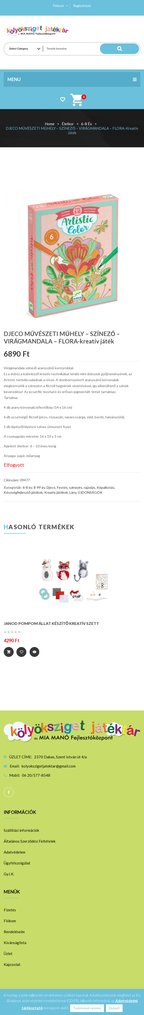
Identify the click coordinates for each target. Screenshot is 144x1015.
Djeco (51, 487)
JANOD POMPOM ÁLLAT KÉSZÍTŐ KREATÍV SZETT (51, 623)
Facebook (9, 792)
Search (129, 48)
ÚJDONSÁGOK (90, 492)
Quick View (35, 652)
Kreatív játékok (56, 492)
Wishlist (62, 99)
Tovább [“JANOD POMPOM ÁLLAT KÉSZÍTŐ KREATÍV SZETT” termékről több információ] (9, 652)
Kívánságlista (15, 942)
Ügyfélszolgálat (17, 863)
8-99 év (39, 487)
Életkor (68, 124)
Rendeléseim (14, 931)
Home (49, 124)
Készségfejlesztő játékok (23, 492)
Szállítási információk (21, 830)
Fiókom (58, 6)
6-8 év (86, 124)
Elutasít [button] (114, 1008)
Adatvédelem (14, 852)
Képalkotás (105, 487)
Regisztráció (82, 6)
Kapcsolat (12, 964)
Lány (72, 492)
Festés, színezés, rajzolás (76, 487)
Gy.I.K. (9, 873)
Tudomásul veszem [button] (87, 1008)
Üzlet (8, 953)
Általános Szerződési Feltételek (29, 841)
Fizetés (10, 909)
